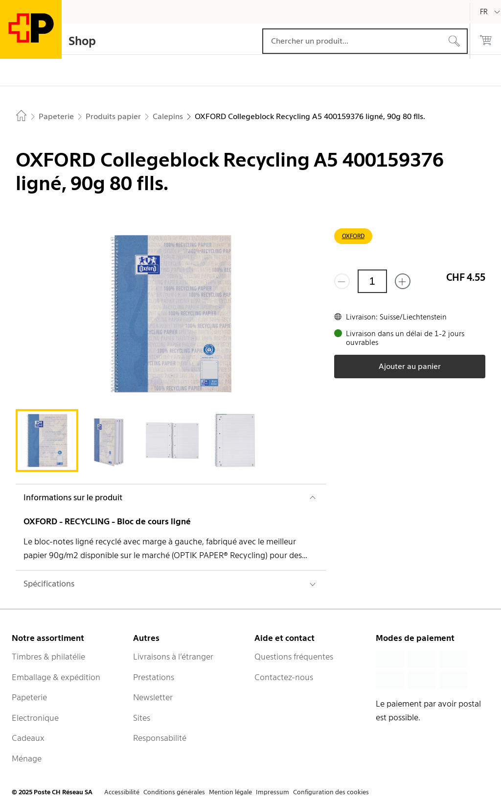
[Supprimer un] (342, 281)
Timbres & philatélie (48, 656)
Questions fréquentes (293, 656)
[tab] (47, 440)
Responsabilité (159, 738)
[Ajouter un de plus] (402, 281)
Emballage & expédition (56, 677)
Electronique (35, 718)
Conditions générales (174, 792)
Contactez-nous (283, 677)
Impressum (272, 792)
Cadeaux (28, 738)
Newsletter (153, 697)
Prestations (153, 677)
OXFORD (353, 236)
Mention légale (230, 792)
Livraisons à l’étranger (173, 656)
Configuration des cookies (331, 792)
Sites (141, 718)
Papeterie (29, 697)
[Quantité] (372, 281)
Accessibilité (121, 792)
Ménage (27, 758)
